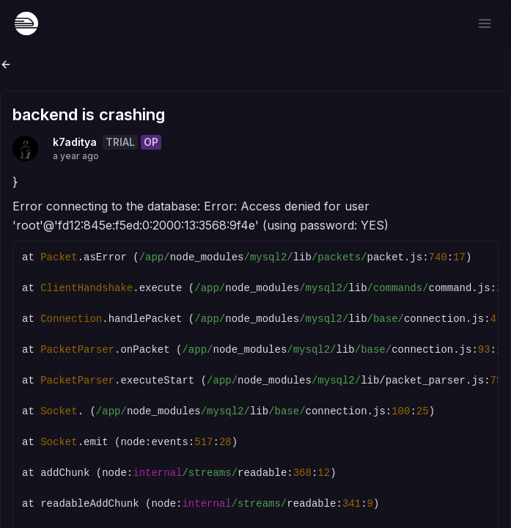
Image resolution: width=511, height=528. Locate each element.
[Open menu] (484, 23)
